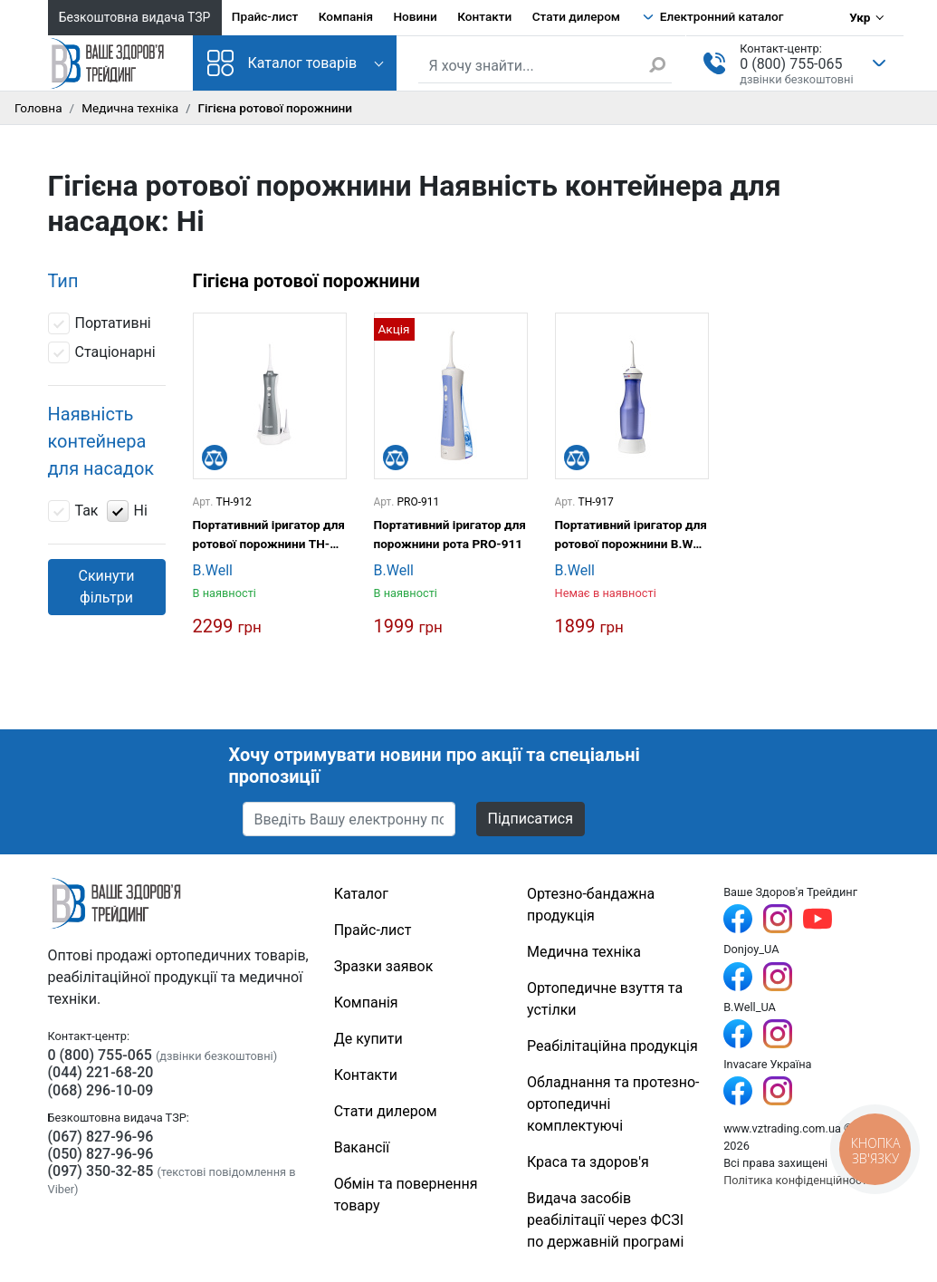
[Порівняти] (214, 457)
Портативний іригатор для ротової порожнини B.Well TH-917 (631, 535)
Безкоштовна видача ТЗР (135, 17)
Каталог (361, 893)
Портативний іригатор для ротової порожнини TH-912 (269, 535)
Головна (38, 108)
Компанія (346, 16)
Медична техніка (129, 108)
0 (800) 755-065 (791, 63)
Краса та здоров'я (588, 1162)
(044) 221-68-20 (101, 1072)
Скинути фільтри (106, 586)
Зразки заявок (384, 966)
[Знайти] (660, 64)
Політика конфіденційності (796, 1180)
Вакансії (361, 1147)
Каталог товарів (282, 63)
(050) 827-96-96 (101, 1153)
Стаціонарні (102, 352)
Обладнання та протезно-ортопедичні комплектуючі (613, 1104)
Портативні (99, 323)
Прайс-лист (265, 16)
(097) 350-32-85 (101, 1171)
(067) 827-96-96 (101, 1136)
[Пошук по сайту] (545, 66)
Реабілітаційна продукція (612, 1046)
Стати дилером (576, 16)
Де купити (368, 1038)
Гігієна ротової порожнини (306, 281)
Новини (414, 16)
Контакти (484, 16)
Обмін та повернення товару (406, 1194)
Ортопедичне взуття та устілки (605, 998)
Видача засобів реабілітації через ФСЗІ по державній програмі (605, 1220)
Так (73, 511)
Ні (127, 511)
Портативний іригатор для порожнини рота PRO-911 (450, 533)
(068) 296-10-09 (101, 1090)
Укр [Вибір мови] (859, 17)
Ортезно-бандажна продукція (591, 904)
